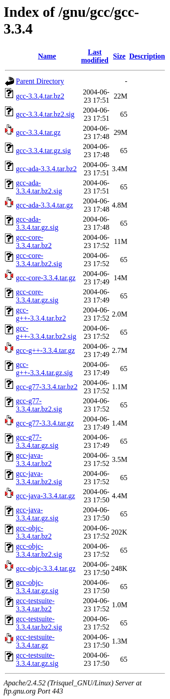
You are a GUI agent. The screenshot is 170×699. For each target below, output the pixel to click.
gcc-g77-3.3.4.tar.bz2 (47, 387)
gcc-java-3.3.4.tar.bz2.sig (39, 478)
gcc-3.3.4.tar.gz (38, 132)
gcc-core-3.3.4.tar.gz (45, 278)
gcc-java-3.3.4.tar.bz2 (34, 459)
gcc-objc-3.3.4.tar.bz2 (34, 532)
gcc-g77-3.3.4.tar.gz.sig (37, 441)
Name (47, 56)
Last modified (94, 56)
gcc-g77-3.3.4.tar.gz (45, 423)
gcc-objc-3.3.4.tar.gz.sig (37, 587)
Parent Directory (40, 81)
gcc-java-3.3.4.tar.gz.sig (37, 514)
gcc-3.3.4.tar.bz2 (40, 96)
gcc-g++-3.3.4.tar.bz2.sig (46, 332)
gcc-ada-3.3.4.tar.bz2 (46, 169)
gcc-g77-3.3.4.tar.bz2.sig (39, 405)
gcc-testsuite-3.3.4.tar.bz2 (35, 605)
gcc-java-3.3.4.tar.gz (45, 496)
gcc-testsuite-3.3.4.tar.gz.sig (37, 659)
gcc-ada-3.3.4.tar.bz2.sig (39, 187)
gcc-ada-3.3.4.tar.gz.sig (37, 223)
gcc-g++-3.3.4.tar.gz (45, 350)
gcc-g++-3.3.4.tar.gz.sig (44, 369)
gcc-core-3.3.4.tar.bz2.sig (39, 260)
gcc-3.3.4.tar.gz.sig (43, 150)
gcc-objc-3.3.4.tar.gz (46, 568)
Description (147, 56)
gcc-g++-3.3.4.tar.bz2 (41, 314)
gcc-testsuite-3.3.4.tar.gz (35, 641)
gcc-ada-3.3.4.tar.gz (44, 205)
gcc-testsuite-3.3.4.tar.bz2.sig (39, 623)
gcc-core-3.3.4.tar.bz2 (34, 241)
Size (119, 56)
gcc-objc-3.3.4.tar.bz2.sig (39, 550)
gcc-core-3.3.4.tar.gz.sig (37, 296)
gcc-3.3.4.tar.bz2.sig (45, 114)
